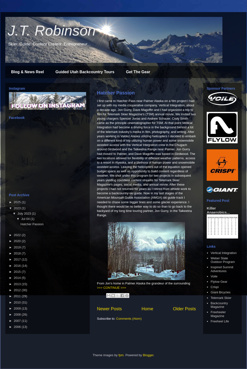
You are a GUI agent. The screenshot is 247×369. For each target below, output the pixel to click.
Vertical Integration (224, 253)
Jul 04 (25, 219)
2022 (18, 235)
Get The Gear (138, 72)
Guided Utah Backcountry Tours (84, 72)
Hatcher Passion (116, 92)
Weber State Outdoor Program (223, 260)
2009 (18, 308)
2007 (18, 321)
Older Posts (184, 308)
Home (147, 308)
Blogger (148, 355)
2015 (18, 272)
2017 (18, 259)
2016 (18, 266)
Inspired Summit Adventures (222, 269)
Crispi (215, 287)
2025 (18, 202)
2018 (18, 253)
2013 (18, 284)
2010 (18, 302)
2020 (18, 241)
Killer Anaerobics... (218, 210)
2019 (18, 247)
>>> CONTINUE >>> (111, 287)
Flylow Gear (219, 281)
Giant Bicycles (220, 292)
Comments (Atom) (129, 318)
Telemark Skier (221, 298)
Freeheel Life (220, 321)
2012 (18, 290)
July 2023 (25, 213)
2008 (18, 314)
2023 (18, 208)
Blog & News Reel (27, 72)
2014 (18, 278)
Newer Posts (109, 308)
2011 (18, 296)
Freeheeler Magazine (218, 314)
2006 (18, 327)
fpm (121, 355)
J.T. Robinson (52, 30)
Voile (214, 276)
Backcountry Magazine (219, 305)
